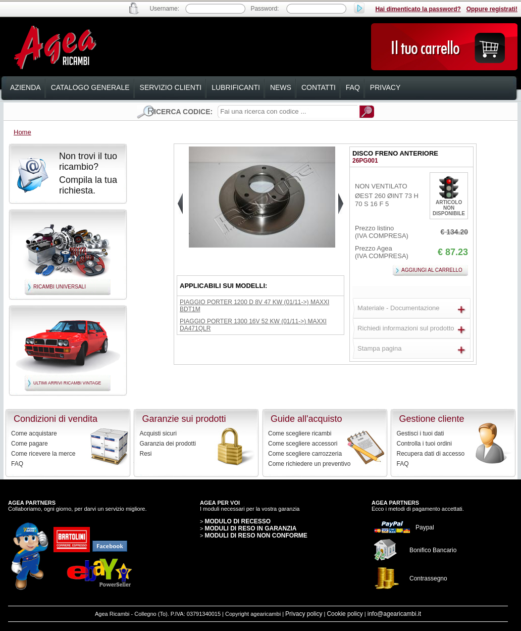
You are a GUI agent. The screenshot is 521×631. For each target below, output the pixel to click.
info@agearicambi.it (394, 613)
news (280, 87)
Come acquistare (34, 433)
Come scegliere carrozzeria (305, 453)
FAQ (17, 463)
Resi (146, 453)
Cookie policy (344, 613)
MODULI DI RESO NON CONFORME (255, 535)
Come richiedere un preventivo (309, 463)
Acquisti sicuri (158, 433)
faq (353, 87)
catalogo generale (90, 87)
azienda (25, 87)
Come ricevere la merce (43, 453)
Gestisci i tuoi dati (420, 433)
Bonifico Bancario (432, 550)
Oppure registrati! (491, 9)
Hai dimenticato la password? (417, 9)
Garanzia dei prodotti (168, 443)
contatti (318, 87)
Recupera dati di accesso (431, 453)
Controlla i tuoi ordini (424, 443)
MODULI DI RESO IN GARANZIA (250, 528)
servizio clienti (171, 87)
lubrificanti (236, 87)
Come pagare (29, 443)
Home (22, 132)
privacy (385, 87)
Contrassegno (428, 578)
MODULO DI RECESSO (237, 521)
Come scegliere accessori (302, 443)
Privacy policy (303, 613)
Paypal (424, 527)
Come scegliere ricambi (299, 433)
